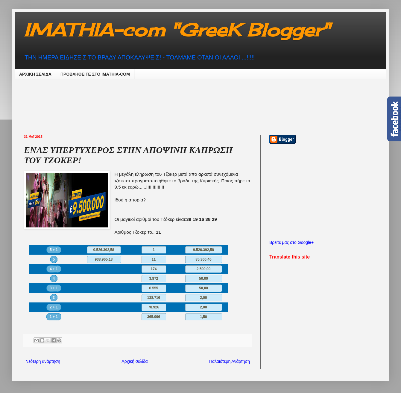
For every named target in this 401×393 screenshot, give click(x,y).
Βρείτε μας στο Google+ (291, 242)
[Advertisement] (172, 106)
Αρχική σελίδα (134, 361)
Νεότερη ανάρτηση (42, 361)
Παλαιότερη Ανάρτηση (229, 361)
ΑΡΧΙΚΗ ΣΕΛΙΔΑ (35, 74)
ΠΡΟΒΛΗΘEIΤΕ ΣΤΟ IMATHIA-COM (95, 74)
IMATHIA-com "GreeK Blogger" (176, 30)
